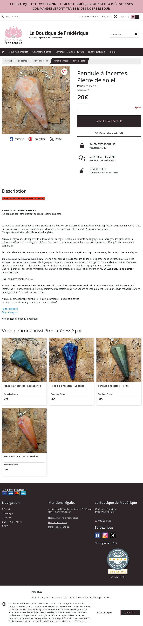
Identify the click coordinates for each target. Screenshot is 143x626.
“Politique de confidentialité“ (36, 621)
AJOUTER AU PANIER (109, 121)
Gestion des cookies (57, 522)
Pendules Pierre (41, 60)
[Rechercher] (136, 34)
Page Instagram (10, 312)
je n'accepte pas (104, 612)
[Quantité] (83, 107)
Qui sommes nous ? (12, 521)
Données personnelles (58, 527)
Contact (105, 16)
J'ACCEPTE (130, 612)
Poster (56, 139)
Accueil (8, 60)
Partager (17, 139)
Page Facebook (10, 308)
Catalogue (7, 513)
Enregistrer (36, 139)
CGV (5, 526)
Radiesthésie (23, 60)
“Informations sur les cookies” (75, 618)
